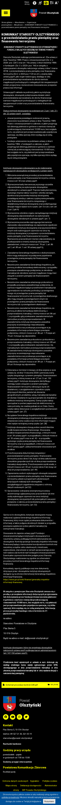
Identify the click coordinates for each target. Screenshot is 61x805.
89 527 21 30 (16, 734)
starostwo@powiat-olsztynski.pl (17, 738)
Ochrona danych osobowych (15, 781)
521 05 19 (27, 734)
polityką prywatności (10, 797)
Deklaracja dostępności (30, 785)
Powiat (49, 12)
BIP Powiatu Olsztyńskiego (34, 790)
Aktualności (18, 25)
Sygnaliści (34, 781)
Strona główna (7, 22)
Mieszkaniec (20, 22)
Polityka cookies (49, 781)
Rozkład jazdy (9, 772)
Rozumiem (49, 801)
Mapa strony (27, 3)
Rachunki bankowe (12, 744)
